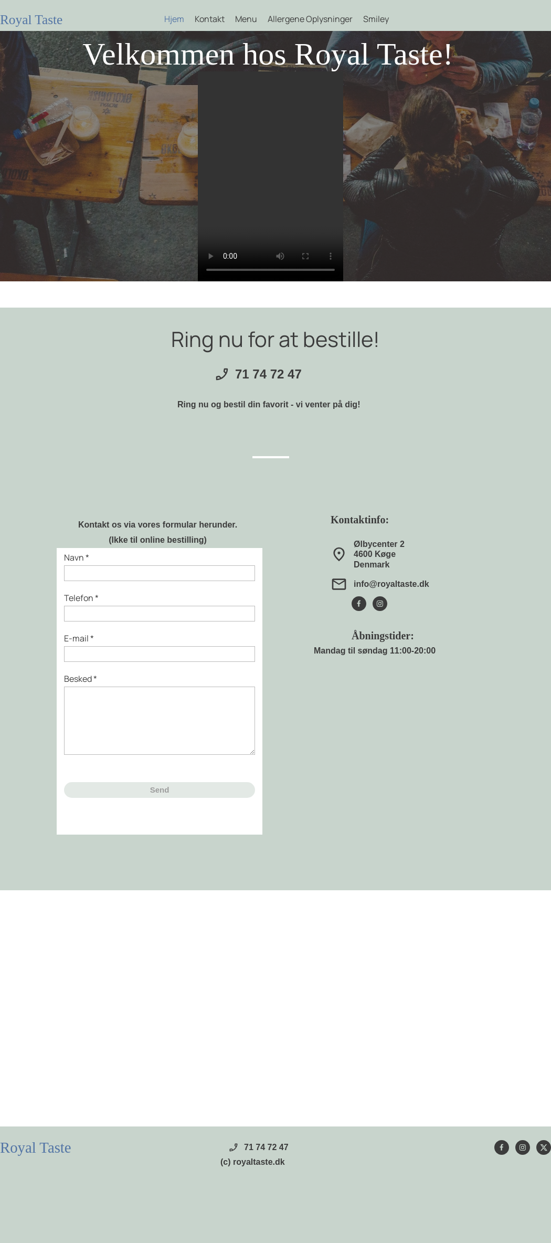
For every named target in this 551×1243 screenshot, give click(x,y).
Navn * (76, 557)
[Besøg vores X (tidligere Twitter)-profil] (543, 1147)
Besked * (80, 678)
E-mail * (79, 638)
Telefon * (81, 598)
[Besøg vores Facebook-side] (359, 603)
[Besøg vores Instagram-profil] (380, 603)
